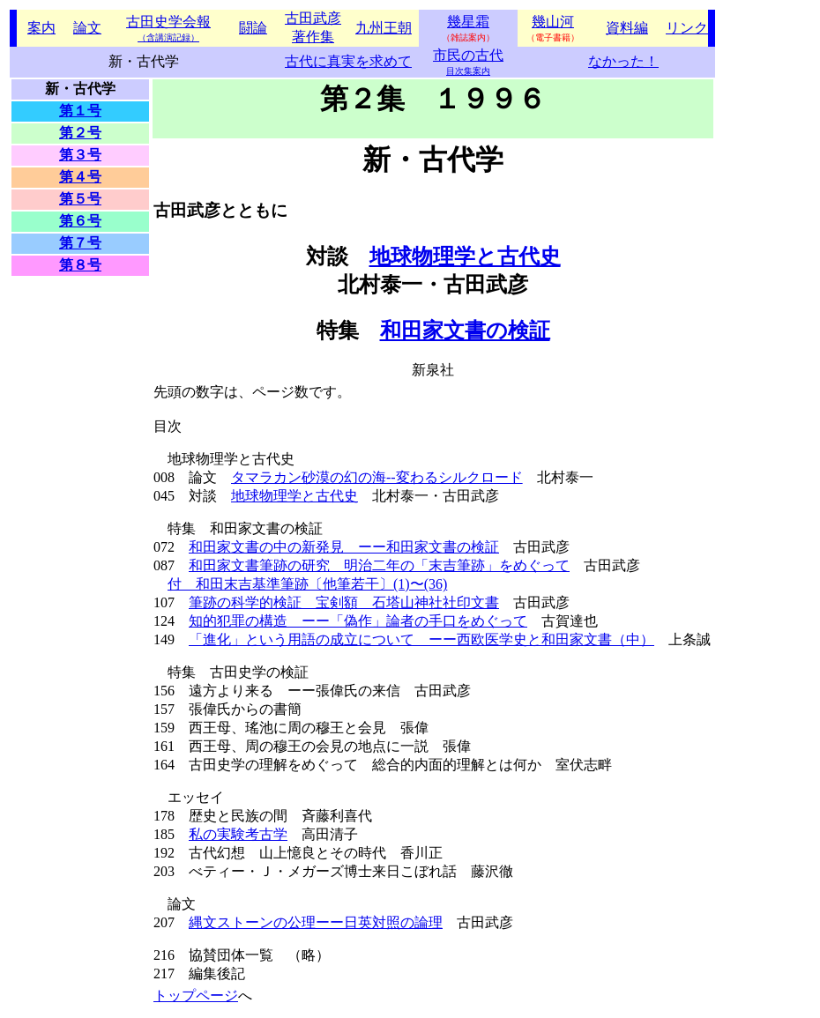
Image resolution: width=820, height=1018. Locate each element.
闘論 (253, 27)
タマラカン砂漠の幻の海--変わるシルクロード (377, 477)
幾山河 (553, 21)
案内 (41, 27)
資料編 (627, 27)
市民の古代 (468, 55)
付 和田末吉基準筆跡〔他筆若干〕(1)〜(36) (307, 583)
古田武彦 (313, 18)
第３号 (80, 154)
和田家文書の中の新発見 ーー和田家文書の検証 (344, 546)
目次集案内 (468, 71)
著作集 (313, 36)
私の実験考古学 (238, 834)
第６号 (80, 220)
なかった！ (623, 61)
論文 (87, 27)
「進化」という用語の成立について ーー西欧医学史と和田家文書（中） (421, 639)
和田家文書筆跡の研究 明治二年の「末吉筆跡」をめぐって (379, 565)
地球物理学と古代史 (465, 256)
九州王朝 (383, 27)
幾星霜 (468, 21)
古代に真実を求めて (348, 61)
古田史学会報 (168, 28)
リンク (687, 27)
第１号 (80, 110)
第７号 (80, 242)
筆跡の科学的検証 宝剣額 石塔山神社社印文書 (344, 602)
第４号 (80, 176)
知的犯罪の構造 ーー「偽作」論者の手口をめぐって (358, 620)
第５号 (80, 198)
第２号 (80, 132)
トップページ (195, 995)
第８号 (80, 264)
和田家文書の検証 (465, 330)
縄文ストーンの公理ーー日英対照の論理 (316, 922)
